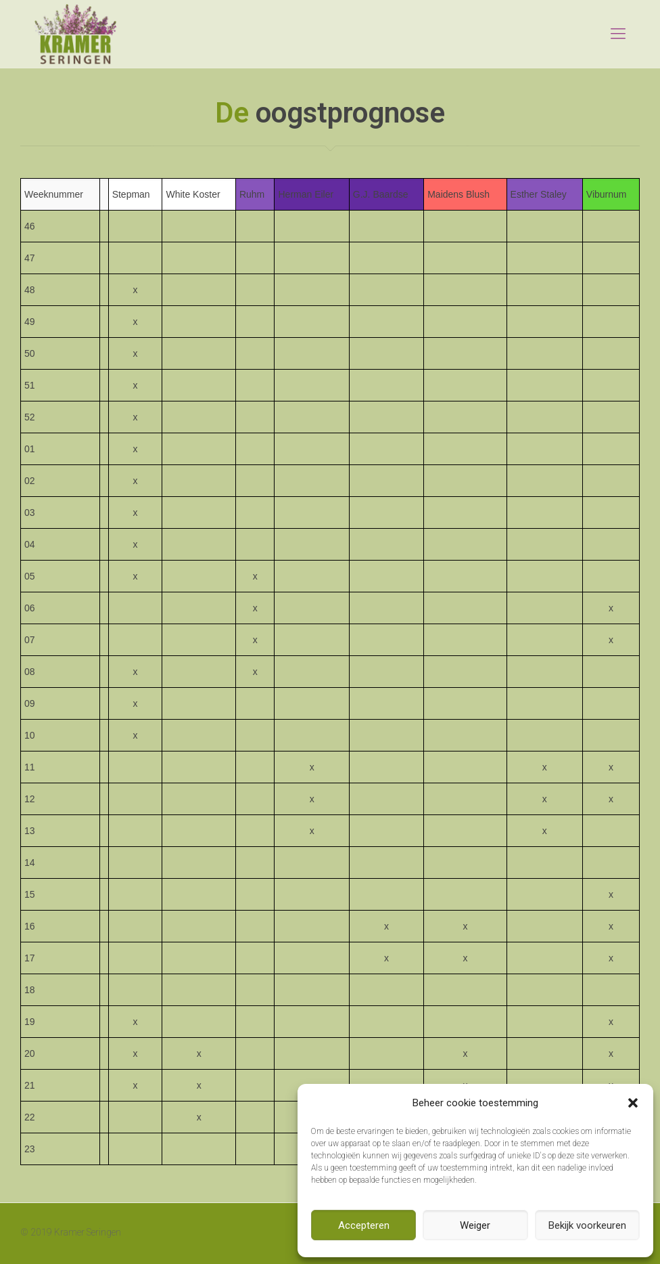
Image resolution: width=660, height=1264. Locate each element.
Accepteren (364, 1225)
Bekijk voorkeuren (587, 1225)
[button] (633, 1103)
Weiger (475, 1225)
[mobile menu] (618, 33)
